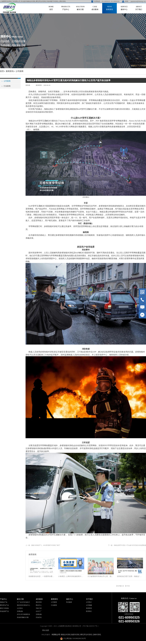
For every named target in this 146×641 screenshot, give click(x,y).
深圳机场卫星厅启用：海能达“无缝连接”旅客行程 (130, 576)
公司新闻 (19, 71)
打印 (127, 586)
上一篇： (43, 545)
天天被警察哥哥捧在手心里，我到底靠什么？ (100, 576)
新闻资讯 (10, 71)
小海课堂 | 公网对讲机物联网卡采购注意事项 (71, 576)
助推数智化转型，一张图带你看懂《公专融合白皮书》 (42, 576)
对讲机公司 (56, 635)
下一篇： (127, 545)
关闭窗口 (120, 586)
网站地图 (45, 630)
